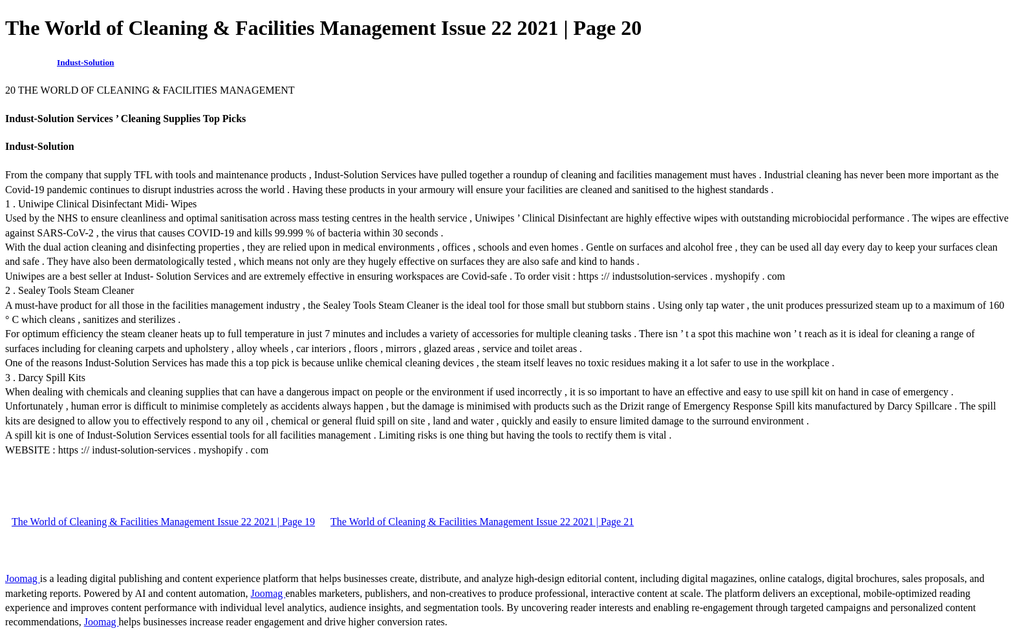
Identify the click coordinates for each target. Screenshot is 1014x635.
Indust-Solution (85, 62)
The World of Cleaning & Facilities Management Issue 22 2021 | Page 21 (482, 521)
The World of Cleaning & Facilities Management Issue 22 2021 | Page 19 (163, 521)
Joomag (22, 578)
